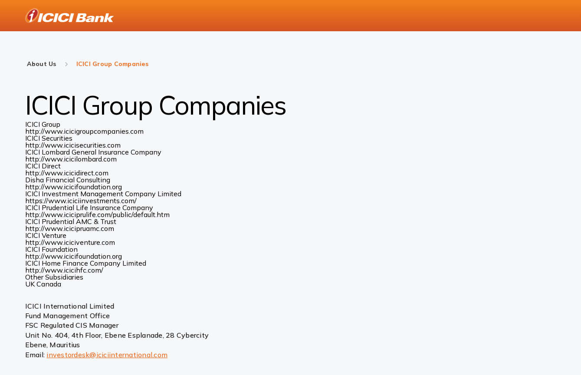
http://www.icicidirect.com (66, 172)
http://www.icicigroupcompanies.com (84, 131)
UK (30, 284)
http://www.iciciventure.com (70, 242)
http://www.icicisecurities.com (73, 145)
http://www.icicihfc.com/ (64, 270)
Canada (48, 284)
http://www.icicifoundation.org (73, 186)
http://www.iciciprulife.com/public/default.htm (97, 214)
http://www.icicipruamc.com (69, 228)
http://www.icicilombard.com (71, 159)
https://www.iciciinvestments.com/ (81, 200)
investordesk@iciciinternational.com (106, 354)
